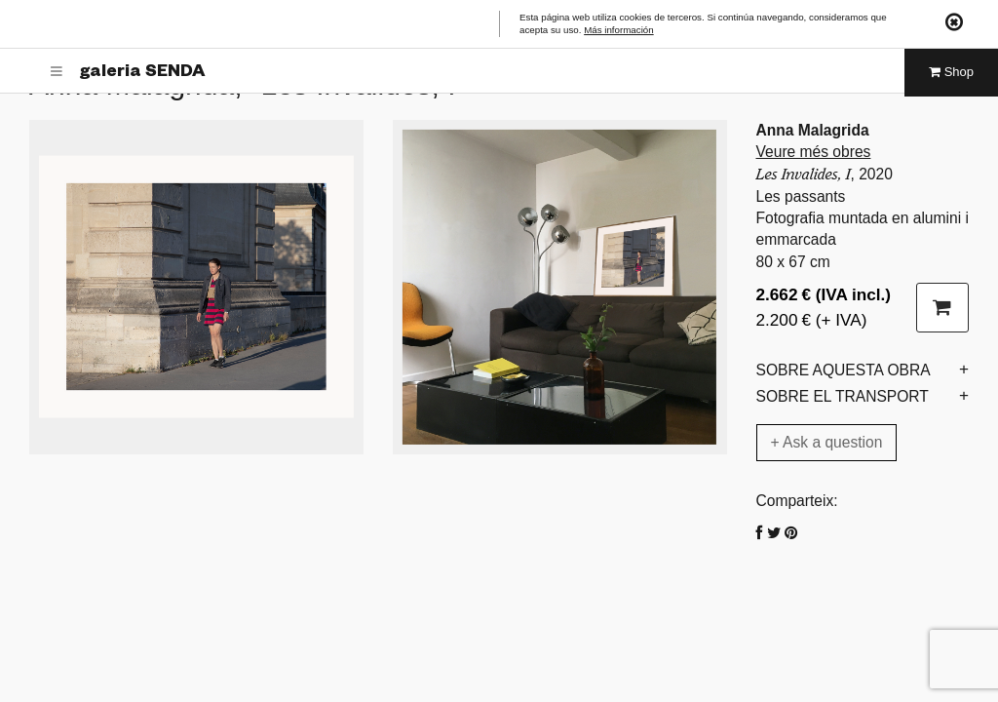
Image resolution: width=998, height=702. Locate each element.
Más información (619, 30)
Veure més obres (813, 151)
